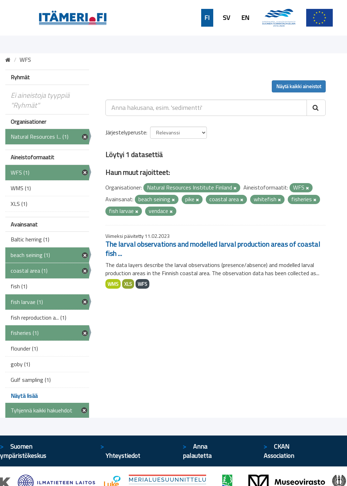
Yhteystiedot (123, 455)
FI (207, 17)
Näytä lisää (24, 395)
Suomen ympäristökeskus (23, 451)
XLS (128, 284)
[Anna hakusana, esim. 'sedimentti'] (206, 108)
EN (245, 17)
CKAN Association (279, 451)
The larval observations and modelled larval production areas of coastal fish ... (212, 249)
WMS (113, 284)
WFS (142, 284)
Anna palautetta (197, 451)
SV (226, 17)
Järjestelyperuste (125, 132)
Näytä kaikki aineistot (298, 86)
